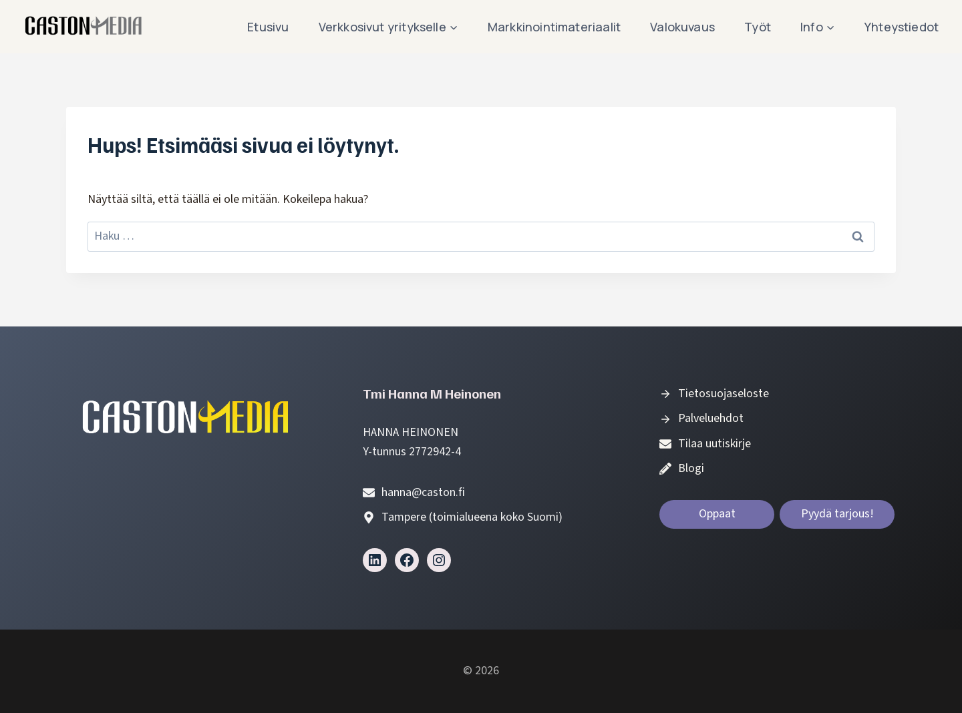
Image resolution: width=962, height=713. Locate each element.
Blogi (691, 468)
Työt (757, 27)
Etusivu (268, 27)
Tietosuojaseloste (723, 393)
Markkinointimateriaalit (554, 27)
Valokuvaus (682, 27)
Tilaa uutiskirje (714, 443)
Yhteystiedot (901, 27)
